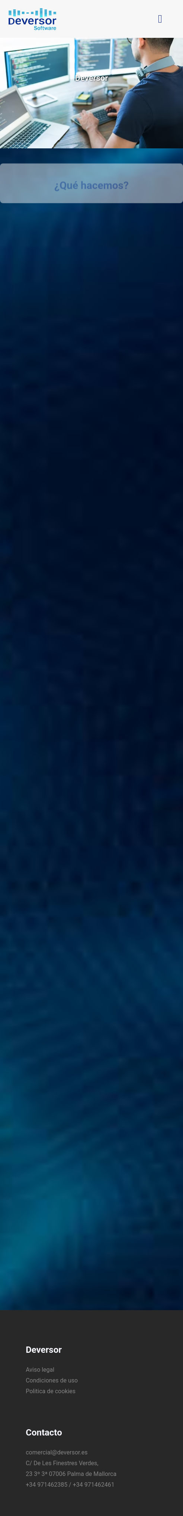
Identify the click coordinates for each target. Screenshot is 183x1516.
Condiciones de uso (52, 1376)
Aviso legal (40, 1365)
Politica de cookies (51, 1387)
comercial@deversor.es (56, 1448)
